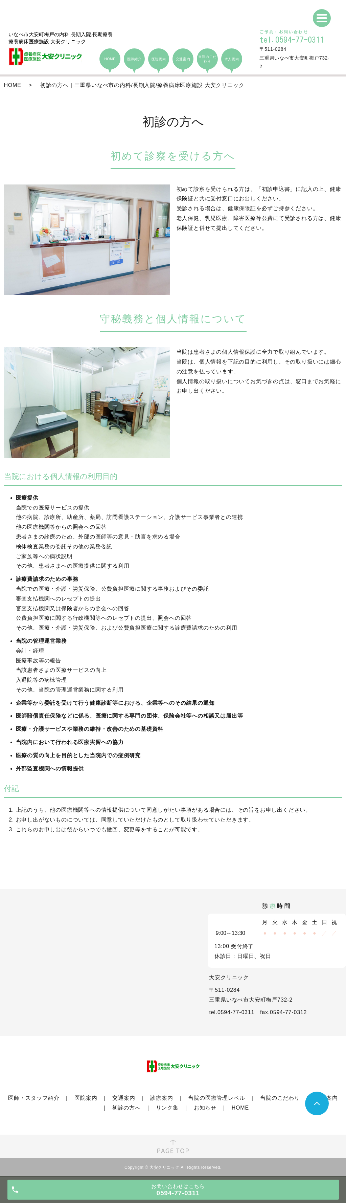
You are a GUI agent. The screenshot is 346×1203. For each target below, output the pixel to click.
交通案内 (123, 1098)
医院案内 (85, 1098)
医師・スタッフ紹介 (33, 1098)
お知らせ (205, 1108)
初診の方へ (126, 1108)
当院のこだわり (280, 1098)
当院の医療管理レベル (216, 1098)
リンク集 (167, 1108)
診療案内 (161, 1098)
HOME (12, 85)
